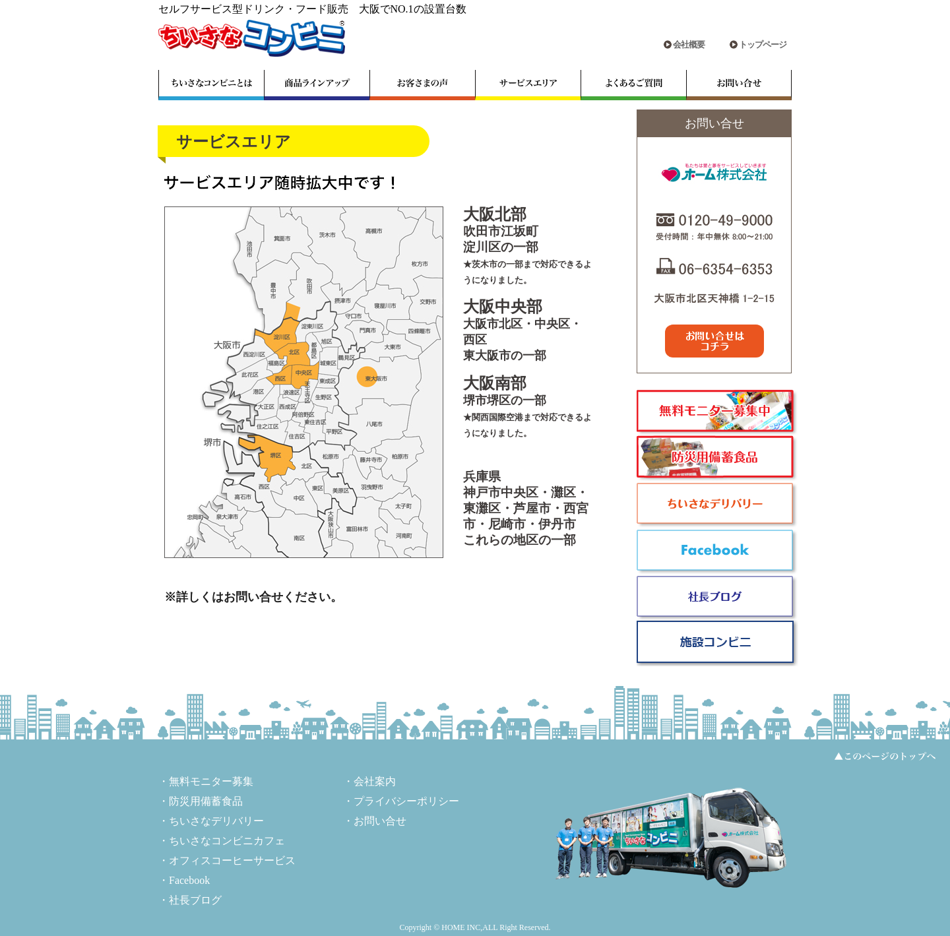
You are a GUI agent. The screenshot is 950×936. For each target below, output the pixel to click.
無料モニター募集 (211, 781)
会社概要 (689, 44)
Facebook (189, 880)
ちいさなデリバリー (216, 821)
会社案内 (375, 781)
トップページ (762, 44)
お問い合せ (380, 821)
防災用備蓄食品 (206, 801)
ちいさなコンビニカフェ (227, 840)
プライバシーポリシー (406, 801)
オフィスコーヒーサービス (232, 860)
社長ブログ (195, 900)
